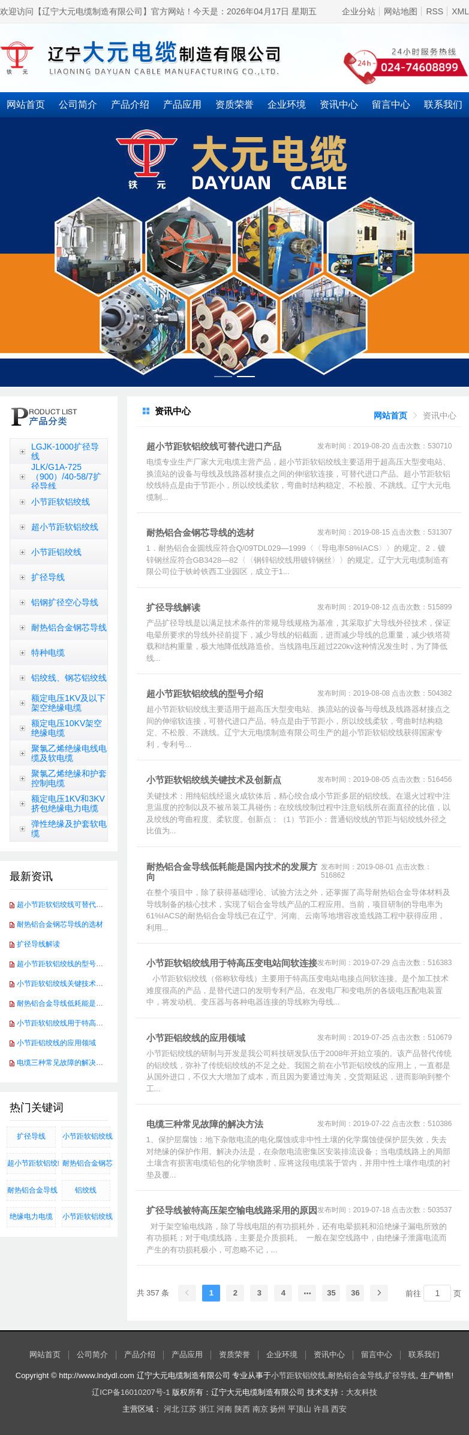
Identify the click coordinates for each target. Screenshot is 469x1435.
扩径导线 (48, 577)
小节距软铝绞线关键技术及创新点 (71, 983)
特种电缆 (48, 652)
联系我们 (424, 1355)
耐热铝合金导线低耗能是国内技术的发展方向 (89, 1003)
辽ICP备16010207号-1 (131, 1392)
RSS (434, 11)
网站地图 (400, 11)
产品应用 (182, 104)
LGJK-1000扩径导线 (65, 451)
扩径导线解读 (38, 944)
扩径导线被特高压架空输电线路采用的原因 (231, 1210)
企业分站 (358, 11)
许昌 (321, 1408)
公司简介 (78, 104)
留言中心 (391, 104)
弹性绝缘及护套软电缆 (69, 828)
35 (331, 1292)
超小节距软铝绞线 (64, 527)
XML (460, 11)
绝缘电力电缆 (31, 1216)
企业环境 (286, 104)
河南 (224, 1408)
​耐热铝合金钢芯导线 (86, 1163)
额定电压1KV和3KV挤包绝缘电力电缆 (68, 803)
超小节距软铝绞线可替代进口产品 (71, 904)
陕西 (242, 1408)
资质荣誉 (234, 104)
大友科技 (361, 1392)
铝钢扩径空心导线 (64, 602)
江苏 (189, 1408)
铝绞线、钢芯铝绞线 (69, 677)
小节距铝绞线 (56, 552)
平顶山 (299, 1408)
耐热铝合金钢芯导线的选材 (60, 924)
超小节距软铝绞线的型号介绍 (63, 964)
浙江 (207, 1408)
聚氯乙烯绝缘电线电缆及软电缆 (69, 753)
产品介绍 (130, 104)
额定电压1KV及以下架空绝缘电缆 (68, 702)
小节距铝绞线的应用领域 (56, 1043)
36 (355, 1292)
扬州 (277, 1408)
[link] (390, 415)
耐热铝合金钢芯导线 (69, 627)
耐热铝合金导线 (31, 1190)
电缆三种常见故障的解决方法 (63, 1062)
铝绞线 (86, 1190)
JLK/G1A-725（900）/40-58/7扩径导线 (66, 476)
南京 (260, 1408)
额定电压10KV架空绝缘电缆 (66, 728)
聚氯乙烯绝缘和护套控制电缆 (69, 778)
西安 (339, 1408)
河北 (171, 1408)
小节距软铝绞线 (60, 501)
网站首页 (26, 104)
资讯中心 (339, 104)
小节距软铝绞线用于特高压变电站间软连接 (85, 1023)
